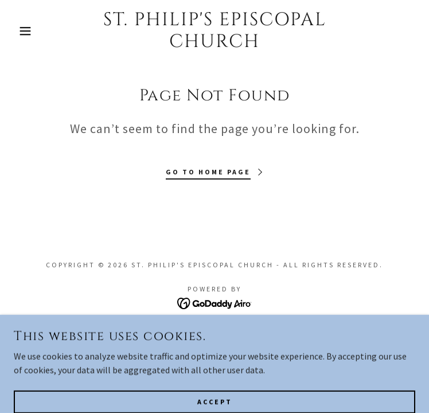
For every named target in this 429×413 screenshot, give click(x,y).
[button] (27, 31)
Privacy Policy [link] (214, 347)
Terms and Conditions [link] (214, 331)
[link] (214, 31)
